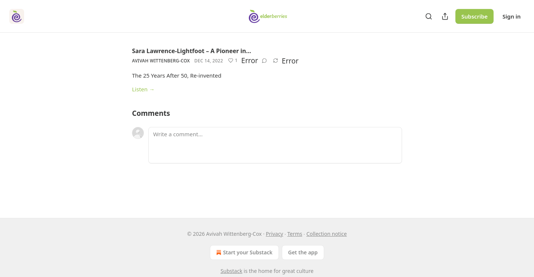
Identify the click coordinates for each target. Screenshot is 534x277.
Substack (232, 270)
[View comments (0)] (264, 60)
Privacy (274, 233)
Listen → (143, 89)
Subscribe (474, 16)
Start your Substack (243, 252)
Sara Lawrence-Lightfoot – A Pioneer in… (191, 51)
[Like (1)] (233, 60)
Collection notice (326, 233)
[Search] (428, 16)
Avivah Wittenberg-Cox (161, 61)
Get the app (303, 252)
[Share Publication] (445, 16)
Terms (294, 233)
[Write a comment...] (275, 145)
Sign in (511, 16)
